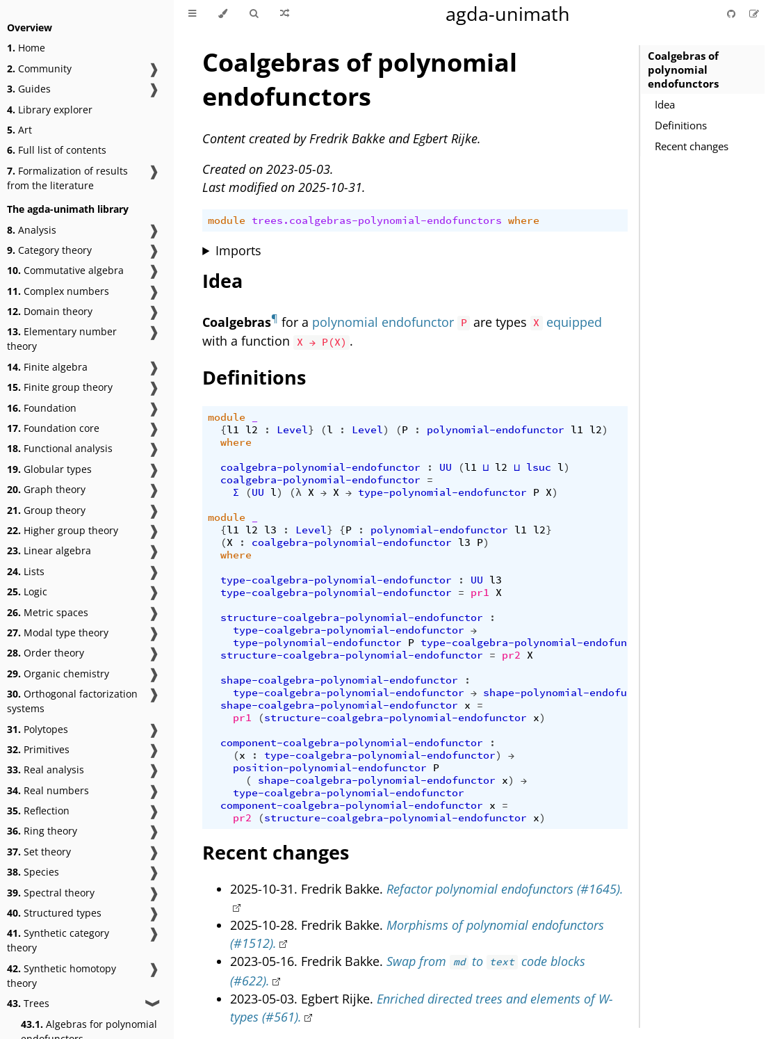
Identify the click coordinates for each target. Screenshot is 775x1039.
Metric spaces (47, 612)
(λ (295, 492)
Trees (28, 1003)
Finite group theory (60, 387)
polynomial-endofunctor (495, 430)
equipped (574, 322)
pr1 (480, 592)
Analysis (31, 229)
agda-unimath (508, 13)
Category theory (49, 250)
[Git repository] (732, 13)
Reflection (38, 810)
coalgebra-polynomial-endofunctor (320, 467)
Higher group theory (62, 530)
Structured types (54, 912)
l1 (233, 430)
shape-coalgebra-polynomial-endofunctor (339, 680)
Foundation (41, 407)
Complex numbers (58, 291)
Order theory (45, 652)
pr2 (511, 655)
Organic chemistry (58, 673)
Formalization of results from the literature (67, 178)
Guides (29, 88)
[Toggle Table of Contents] (192, 14)
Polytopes (37, 729)
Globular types (49, 469)
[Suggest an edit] (754, 13)
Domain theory (49, 311)
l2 (251, 430)
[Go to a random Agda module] (284, 14)
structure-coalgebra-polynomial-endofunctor (351, 617)
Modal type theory (57, 632)
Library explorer (49, 109)
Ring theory (42, 830)
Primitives (38, 749)
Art (19, 129)
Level (292, 430)
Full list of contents (56, 149)
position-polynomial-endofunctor (330, 768)
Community (39, 68)
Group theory (46, 510)
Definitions (681, 125)
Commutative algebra (65, 270)
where (523, 220)
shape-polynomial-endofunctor (570, 692)
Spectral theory (51, 892)
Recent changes (691, 146)
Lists (25, 571)
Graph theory (46, 489)
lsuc (538, 467)
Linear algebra (49, 550)
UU (445, 467)
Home (26, 47)
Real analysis (45, 769)
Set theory (39, 851)
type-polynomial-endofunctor (442, 492)
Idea (665, 104)
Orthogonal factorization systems (72, 701)
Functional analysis (60, 448)
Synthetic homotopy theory (61, 976)
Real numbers (48, 790)
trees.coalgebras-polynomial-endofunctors (377, 220)
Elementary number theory (62, 339)
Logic (27, 591)
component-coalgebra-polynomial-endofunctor (351, 742)
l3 (270, 530)
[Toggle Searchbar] (253, 14)
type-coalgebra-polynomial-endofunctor (336, 580)
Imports (238, 250)
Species (33, 871)
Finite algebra (47, 366)
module (226, 220)
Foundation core (53, 428)
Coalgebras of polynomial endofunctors (683, 69)
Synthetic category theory (58, 940)
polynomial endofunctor (383, 322)
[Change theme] (222, 14)
